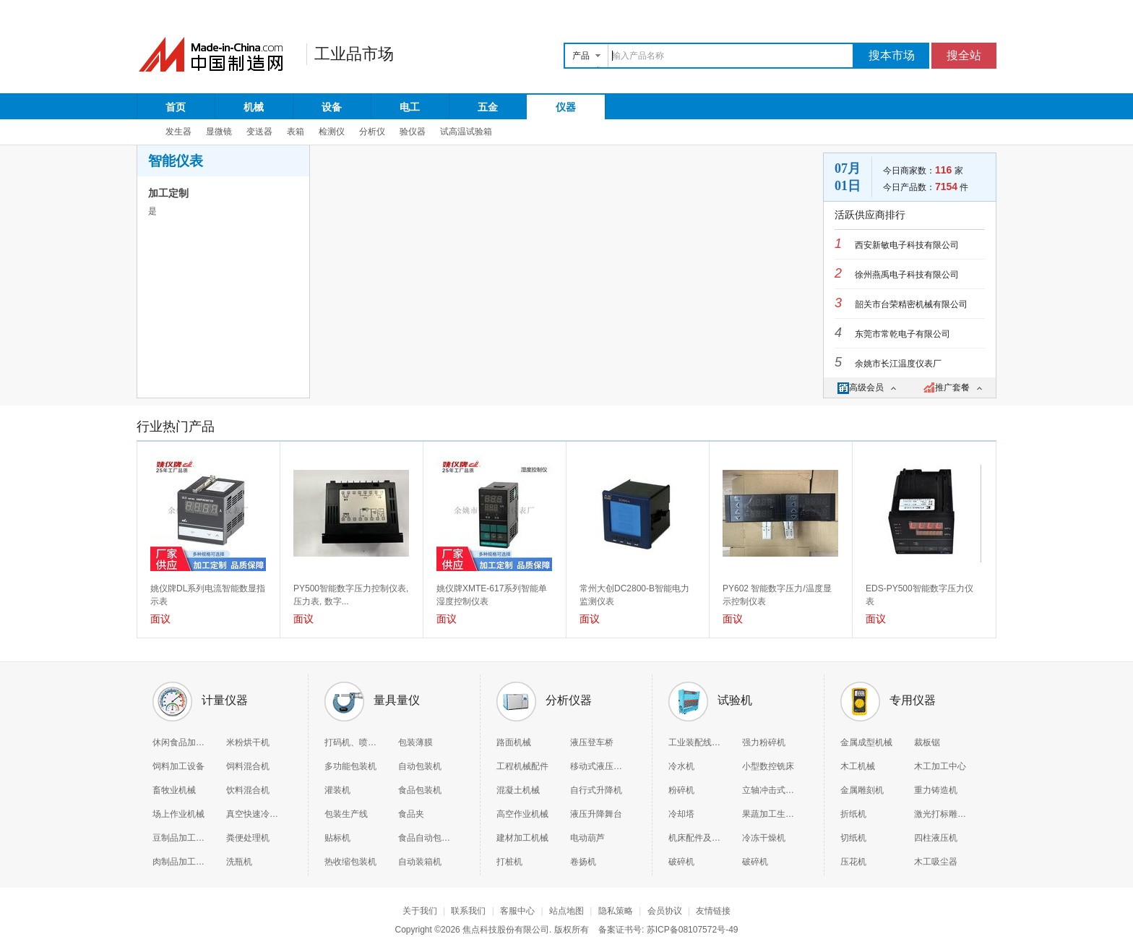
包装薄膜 (415, 742)
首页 (175, 107)
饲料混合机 (248, 766)
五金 (488, 107)
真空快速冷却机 (252, 814)
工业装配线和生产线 (694, 742)
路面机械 (513, 742)
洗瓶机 (239, 862)
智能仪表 (175, 160)
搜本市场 (892, 55)
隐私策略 (615, 911)
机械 (254, 107)
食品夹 (411, 814)
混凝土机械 (518, 790)
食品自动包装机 (424, 838)
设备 (332, 107)
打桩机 (509, 862)
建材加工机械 (522, 838)
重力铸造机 (935, 790)
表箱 (295, 132)
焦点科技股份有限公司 (505, 930)
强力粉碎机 (763, 742)
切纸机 (853, 838)
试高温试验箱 (466, 132)
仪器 (566, 107)
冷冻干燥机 (763, 838)
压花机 (853, 862)
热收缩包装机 (350, 862)
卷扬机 (583, 862)
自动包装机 (419, 766)
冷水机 (681, 766)
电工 (410, 107)
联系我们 (468, 911)
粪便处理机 (248, 838)
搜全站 (964, 55)
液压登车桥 (591, 742)
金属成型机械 (866, 742)
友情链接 (713, 911)
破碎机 (681, 862)
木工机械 (857, 766)
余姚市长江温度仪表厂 (898, 364)
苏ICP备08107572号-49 (692, 930)
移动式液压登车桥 (596, 766)
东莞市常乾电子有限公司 (902, 334)
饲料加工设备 (178, 766)
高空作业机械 (522, 814)
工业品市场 (354, 54)
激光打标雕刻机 (940, 814)
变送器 (259, 132)
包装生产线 (346, 814)
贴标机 (337, 838)
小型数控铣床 (768, 766)
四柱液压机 (935, 838)
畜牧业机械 (174, 790)
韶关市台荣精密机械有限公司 (911, 304)
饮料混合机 (248, 790)
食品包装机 (419, 790)
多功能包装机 (350, 766)
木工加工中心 (940, 766)
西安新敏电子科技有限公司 (907, 245)
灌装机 (337, 790)
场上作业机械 (178, 814)
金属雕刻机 (862, 790)
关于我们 (419, 911)
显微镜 (219, 132)
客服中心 (517, 911)
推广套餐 (952, 387)
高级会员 (866, 387)
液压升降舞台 (596, 814)
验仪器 (413, 132)
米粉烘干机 (248, 742)
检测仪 (332, 132)
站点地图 (566, 911)
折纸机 (853, 814)
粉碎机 (681, 790)
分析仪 (372, 132)
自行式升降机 (596, 790)
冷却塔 (681, 814)
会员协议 (664, 911)
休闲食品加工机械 (178, 742)
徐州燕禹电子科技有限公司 (907, 275)
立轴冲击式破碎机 (768, 790)
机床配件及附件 (694, 838)
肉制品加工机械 (178, 862)
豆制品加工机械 (178, 838)
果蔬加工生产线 (768, 814)
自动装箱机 (419, 862)
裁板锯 (927, 742)
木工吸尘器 (935, 862)
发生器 (178, 132)
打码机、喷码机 (350, 742)
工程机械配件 (522, 766)
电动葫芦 (587, 838)
